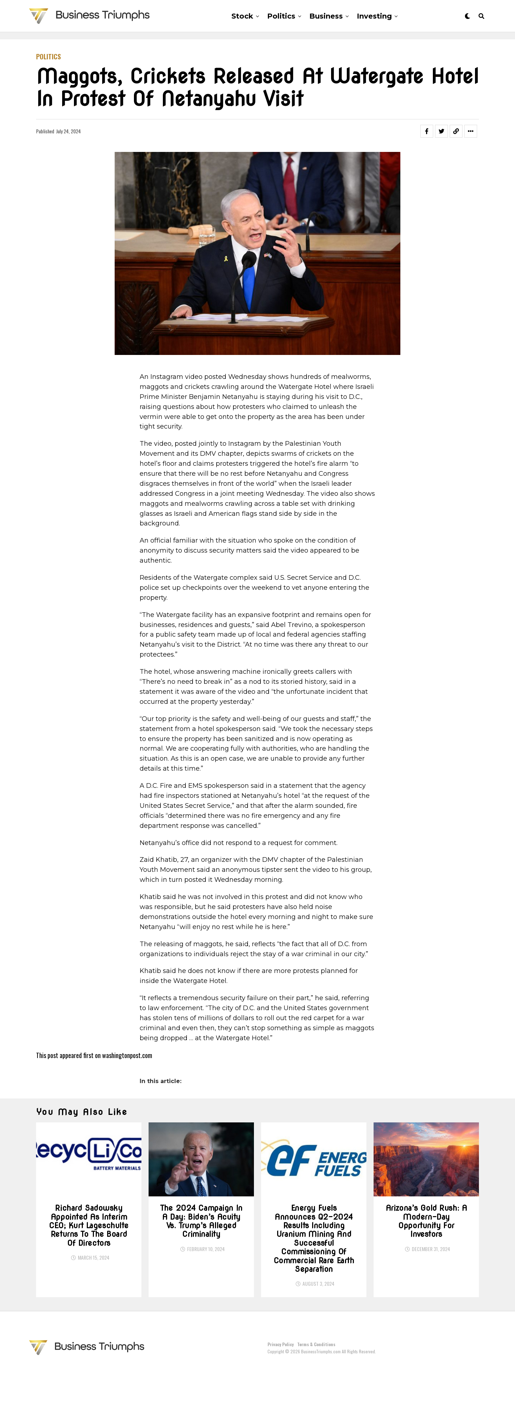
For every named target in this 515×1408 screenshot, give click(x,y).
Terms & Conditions (316, 1383)
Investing (374, 16)
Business (326, 16)
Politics (281, 16)
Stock (242, 16)
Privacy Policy (281, 1383)
